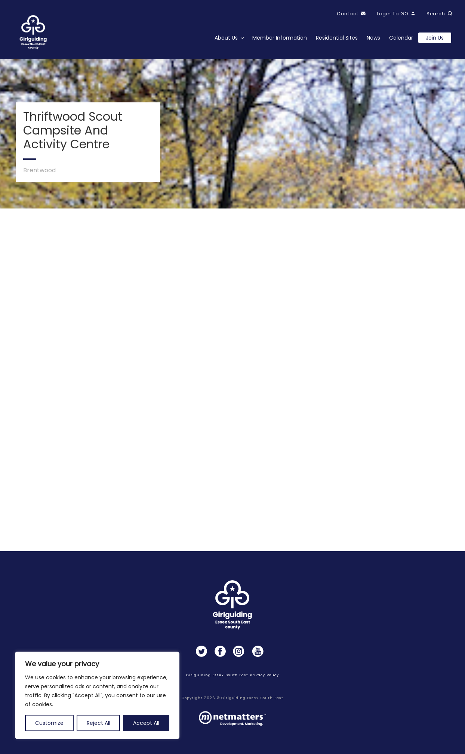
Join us (435, 37)
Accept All (146, 723)
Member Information (279, 37)
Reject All (98, 723)
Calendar (401, 37)
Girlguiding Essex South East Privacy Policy (232, 675)
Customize (49, 723)
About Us (226, 37)
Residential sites (337, 37)
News (373, 37)
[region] (97, 695)
